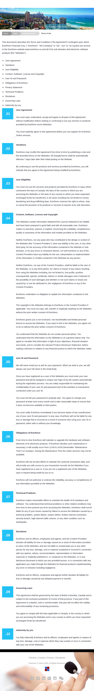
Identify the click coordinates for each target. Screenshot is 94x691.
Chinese (32, 657)
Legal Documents (29, 33)
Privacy (50, 657)
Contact (41, 657)
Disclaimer (60, 657)
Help (15, 33)
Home (5, 33)
